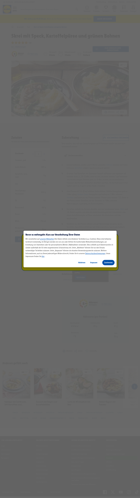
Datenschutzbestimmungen (95, 253)
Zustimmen (108, 262)
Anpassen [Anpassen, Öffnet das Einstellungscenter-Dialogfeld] (93, 262)
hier (43, 256)
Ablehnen (81, 262)
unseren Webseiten (47, 239)
